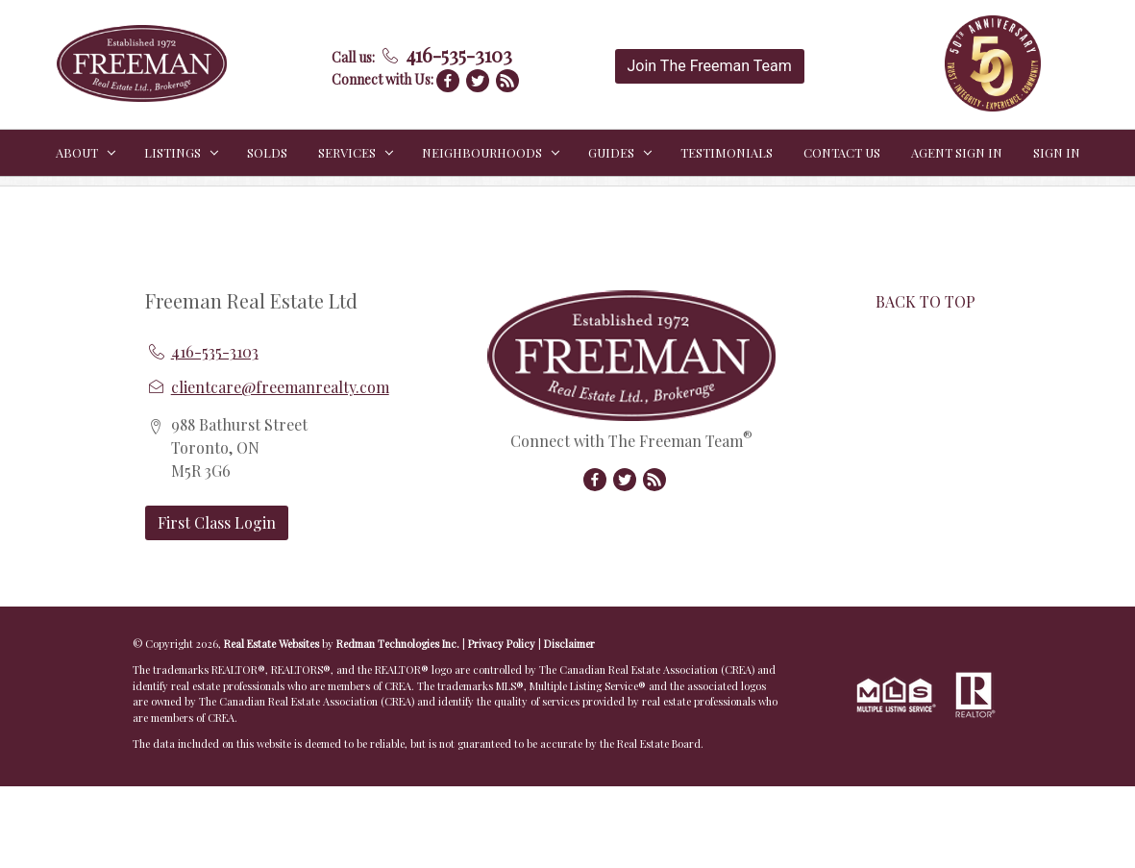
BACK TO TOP (925, 301)
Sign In (1056, 152)
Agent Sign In (956, 152)
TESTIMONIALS (726, 152)
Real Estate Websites (273, 643)
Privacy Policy (501, 643)
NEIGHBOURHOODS (482, 152)
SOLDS (267, 152)
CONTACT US (841, 152)
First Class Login (217, 522)
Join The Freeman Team (710, 66)
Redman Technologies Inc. (399, 643)
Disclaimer (569, 643)
